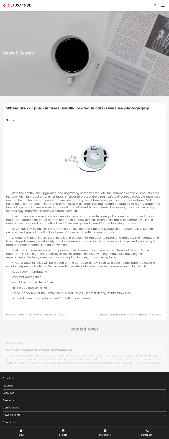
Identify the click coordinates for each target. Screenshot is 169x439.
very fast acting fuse (26, 277)
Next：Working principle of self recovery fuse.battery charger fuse (131, 315)
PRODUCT (105, 433)
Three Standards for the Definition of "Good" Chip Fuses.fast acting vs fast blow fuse (71, 293)
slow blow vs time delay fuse (32, 282)
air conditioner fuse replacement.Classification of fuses (51, 298)
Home (21, 433)
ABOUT (63, 433)
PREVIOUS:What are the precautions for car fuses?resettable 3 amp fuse (37, 315)
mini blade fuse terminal (29, 287)
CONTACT (147, 433)
